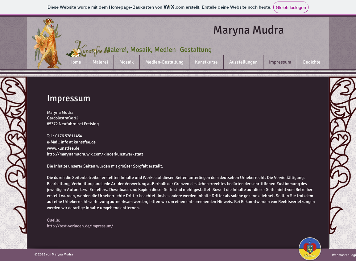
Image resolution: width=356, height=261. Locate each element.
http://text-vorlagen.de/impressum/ (80, 226)
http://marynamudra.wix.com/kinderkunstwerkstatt (95, 154)
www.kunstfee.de (63, 148)
